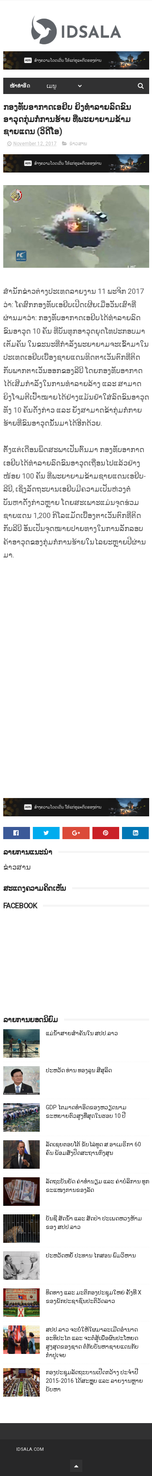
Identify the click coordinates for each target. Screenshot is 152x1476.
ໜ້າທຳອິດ (20, 86)
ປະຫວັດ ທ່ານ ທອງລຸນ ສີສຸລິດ (79, 1070)
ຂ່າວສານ (78, 144)
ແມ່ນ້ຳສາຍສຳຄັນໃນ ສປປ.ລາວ (82, 1033)
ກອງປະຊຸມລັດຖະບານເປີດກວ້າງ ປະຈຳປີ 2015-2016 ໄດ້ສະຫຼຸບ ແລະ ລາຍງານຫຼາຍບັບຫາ (94, 1381)
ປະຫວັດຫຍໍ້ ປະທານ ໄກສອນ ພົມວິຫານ (91, 1255)
